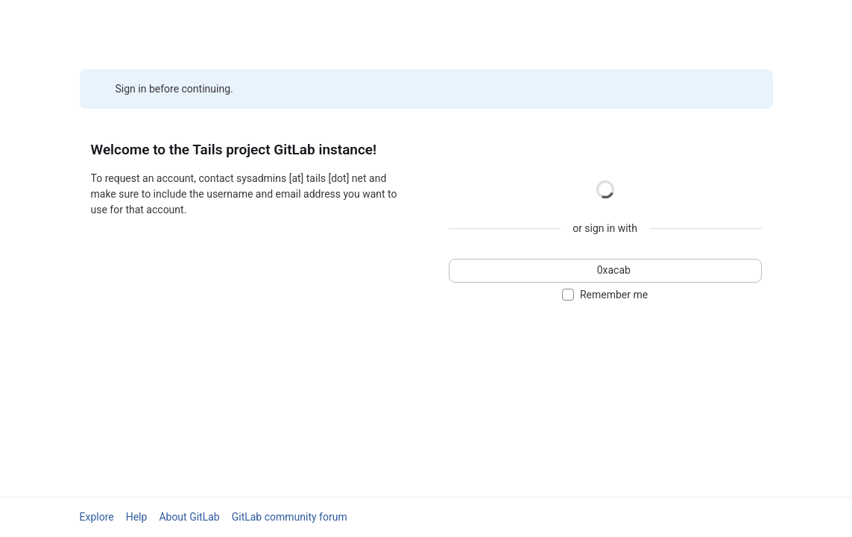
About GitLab (189, 517)
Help (137, 517)
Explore (97, 517)
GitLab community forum (289, 517)
